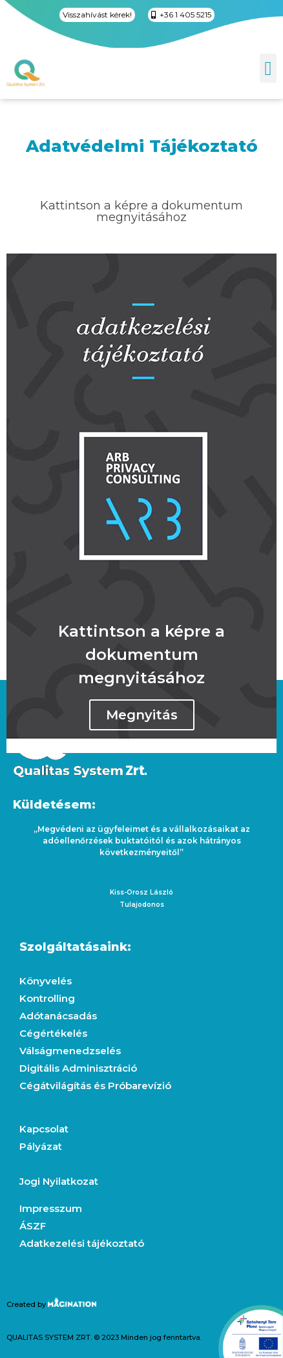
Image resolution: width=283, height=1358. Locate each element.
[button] (268, 68)
